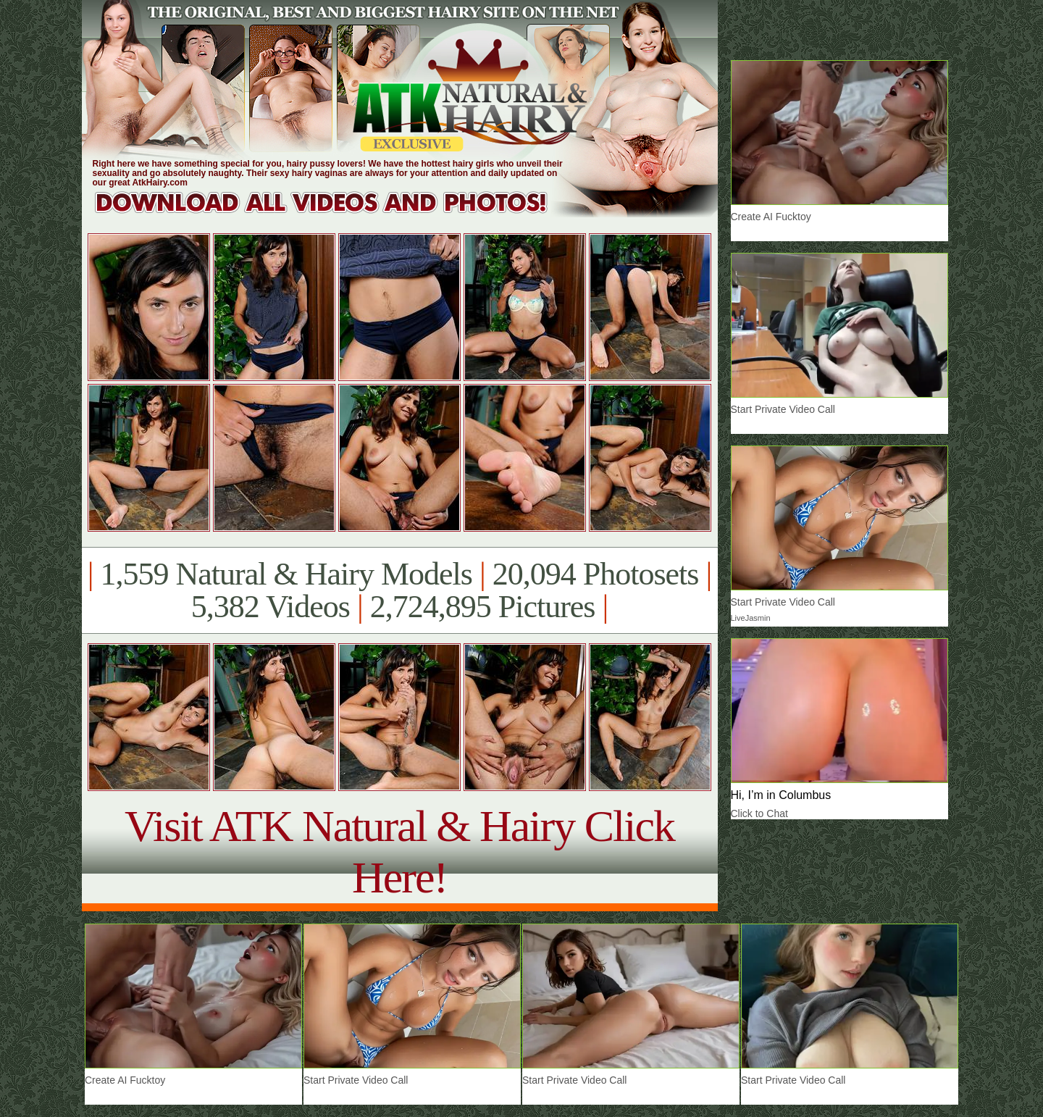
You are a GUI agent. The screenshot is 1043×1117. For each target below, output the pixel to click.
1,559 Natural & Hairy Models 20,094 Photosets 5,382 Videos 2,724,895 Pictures (399, 590)
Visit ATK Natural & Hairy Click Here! (399, 851)
